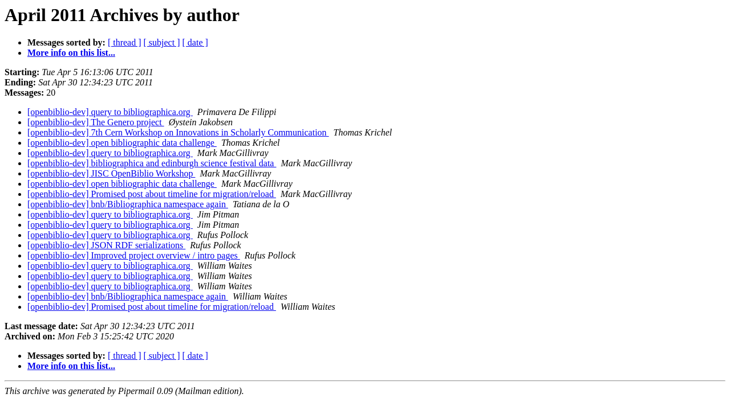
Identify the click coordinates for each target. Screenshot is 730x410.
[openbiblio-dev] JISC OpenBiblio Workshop (111, 173)
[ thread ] (124, 42)
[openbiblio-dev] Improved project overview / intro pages (133, 255)
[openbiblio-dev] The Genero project (95, 122)
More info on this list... (71, 53)
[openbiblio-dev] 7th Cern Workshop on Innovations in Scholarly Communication (178, 132)
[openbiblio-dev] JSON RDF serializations (106, 245)
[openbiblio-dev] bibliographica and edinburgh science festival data (151, 163)
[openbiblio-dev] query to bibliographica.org (110, 112)
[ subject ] (162, 42)
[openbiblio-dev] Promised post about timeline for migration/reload (151, 194)
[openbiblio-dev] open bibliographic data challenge (122, 142)
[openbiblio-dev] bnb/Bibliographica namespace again (127, 204)
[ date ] (195, 42)
